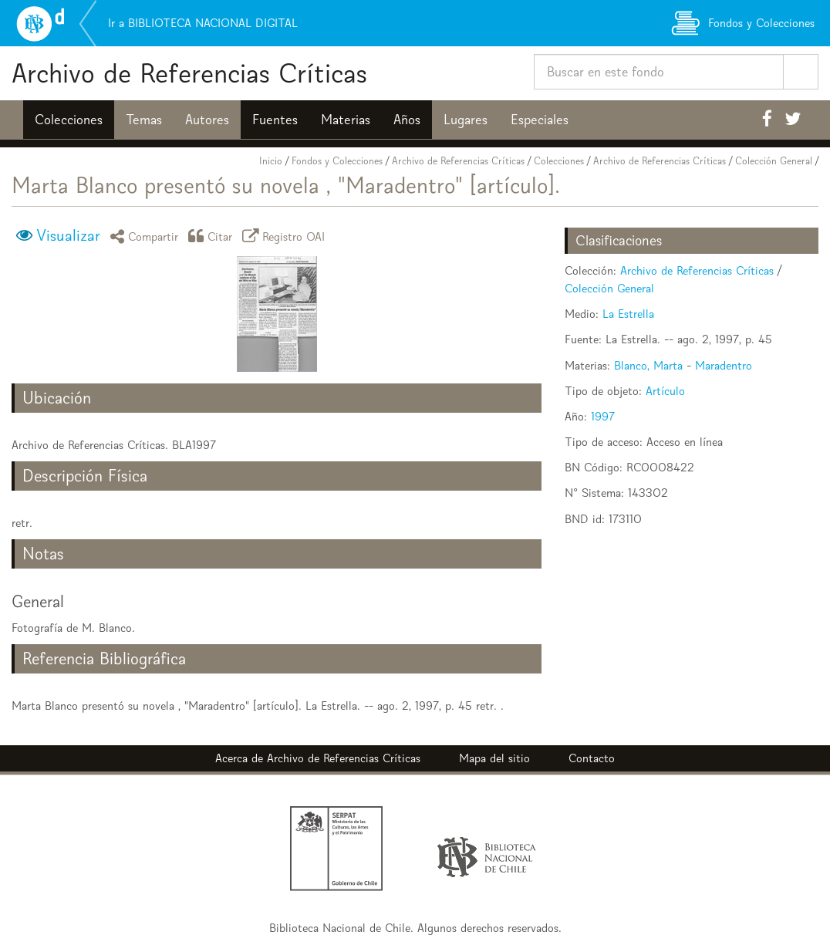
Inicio (270, 160)
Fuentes (275, 119)
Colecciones (69, 119)
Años (406, 119)
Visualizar (68, 235)
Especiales (540, 119)
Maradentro (723, 365)
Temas (144, 119)
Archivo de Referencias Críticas (189, 73)
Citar (213, 236)
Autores (207, 119)
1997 (603, 416)
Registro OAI (286, 236)
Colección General (773, 160)
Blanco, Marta (648, 365)
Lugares (466, 119)
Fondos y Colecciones (337, 160)
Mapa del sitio (494, 758)
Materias (345, 119)
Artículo (665, 390)
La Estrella (628, 313)
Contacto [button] (592, 758)
